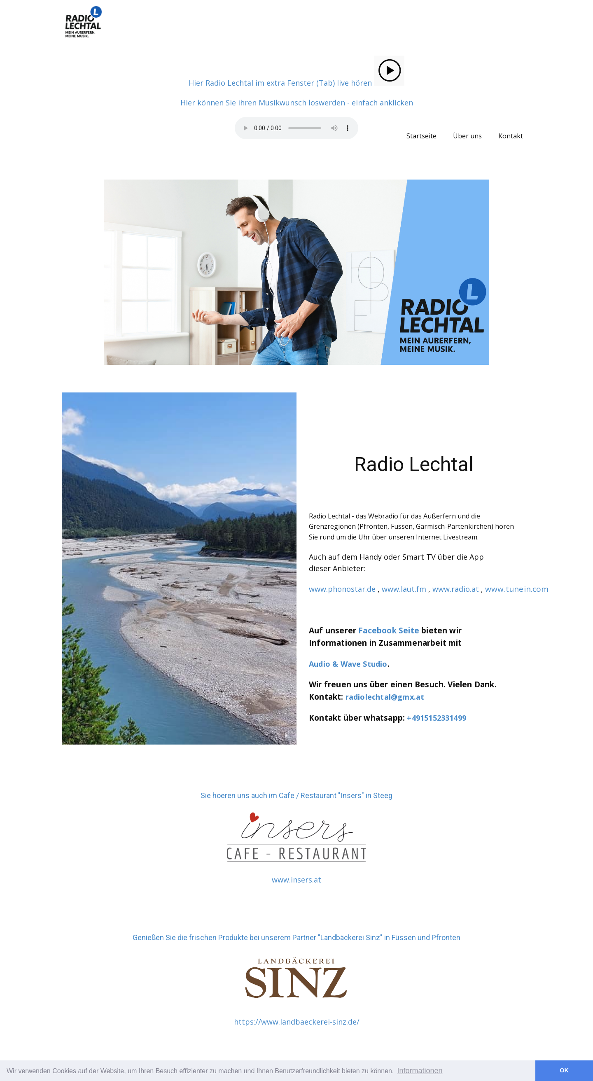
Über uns (467, 135)
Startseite (421, 135)
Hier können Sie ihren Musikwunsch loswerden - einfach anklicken (296, 102)
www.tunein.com (517, 589)
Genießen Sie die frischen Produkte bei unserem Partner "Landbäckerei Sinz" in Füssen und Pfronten (296, 937)
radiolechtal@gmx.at (385, 697)
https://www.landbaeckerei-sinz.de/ (297, 1022)
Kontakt (510, 135)
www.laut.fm (404, 589)
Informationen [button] (419, 1071)
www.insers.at (296, 880)
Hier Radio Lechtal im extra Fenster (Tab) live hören (296, 83)
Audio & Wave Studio (348, 664)
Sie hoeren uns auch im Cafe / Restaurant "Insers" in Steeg (296, 795)
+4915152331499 (436, 718)
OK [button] (564, 1070)
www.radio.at (455, 589)
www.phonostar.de (342, 589)
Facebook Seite (388, 630)
